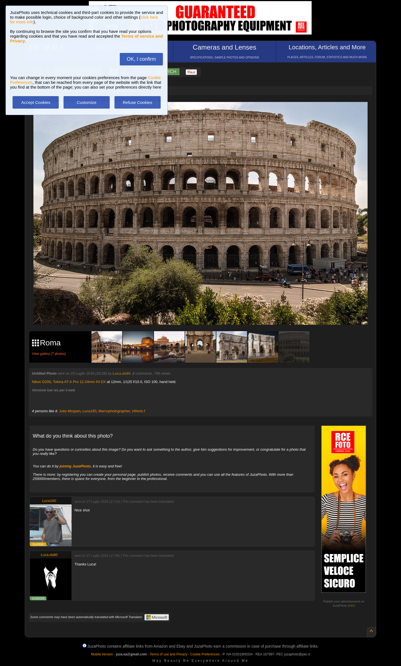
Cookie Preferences (204, 654)
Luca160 (89, 411)
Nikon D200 (41, 382)
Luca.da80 (121, 373)
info (351, 605)
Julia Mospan (69, 411)
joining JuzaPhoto (75, 466)
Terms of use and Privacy (168, 654)
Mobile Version (102, 654)
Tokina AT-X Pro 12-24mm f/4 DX (79, 382)
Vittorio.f (138, 411)
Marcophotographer (114, 411)
